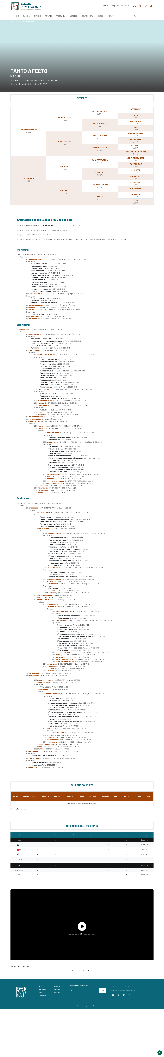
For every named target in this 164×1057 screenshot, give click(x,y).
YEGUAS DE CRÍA (87, 16)
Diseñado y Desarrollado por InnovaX (82, 1006)
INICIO (17, 16)
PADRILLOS (72, 16)
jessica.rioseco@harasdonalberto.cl (116, 6)
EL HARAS (26, 16)
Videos (41, 992)
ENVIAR (102, 991)
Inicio (12, 21)
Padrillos (57, 992)
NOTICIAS (37, 16)
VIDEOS (100, 16)
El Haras (57, 986)
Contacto (42, 995)
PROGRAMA (60, 16)
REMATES (48, 16)
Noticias (57, 989)
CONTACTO (110, 16)
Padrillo (18, 21)
